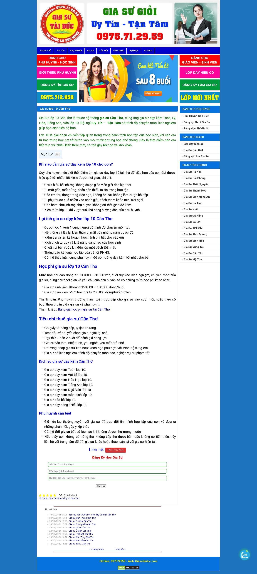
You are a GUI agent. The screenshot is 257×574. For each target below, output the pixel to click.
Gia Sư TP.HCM (193, 228)
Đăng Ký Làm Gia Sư (196, 156)
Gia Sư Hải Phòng (195, 178)
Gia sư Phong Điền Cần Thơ (82, 524)
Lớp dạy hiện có (194, 144)
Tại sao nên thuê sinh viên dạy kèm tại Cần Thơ (92, 515)
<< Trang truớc (96, 549)
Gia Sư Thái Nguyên (196, 184)
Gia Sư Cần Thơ (193, 253)
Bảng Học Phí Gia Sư (196, 128)
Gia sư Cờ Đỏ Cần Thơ (79, 527)
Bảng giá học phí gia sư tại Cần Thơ (84, 309)
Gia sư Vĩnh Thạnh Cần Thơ (82, 518)
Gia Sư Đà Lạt (192, 222)
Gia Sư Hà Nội (192, 171)
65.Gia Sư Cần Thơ (48, 498)
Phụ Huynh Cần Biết (196, 116)
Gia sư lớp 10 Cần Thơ (55, 108)
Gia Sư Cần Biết (193, 150)
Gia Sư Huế (190, 209)
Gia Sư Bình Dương (195, 234)
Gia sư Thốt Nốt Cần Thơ (81, 534)
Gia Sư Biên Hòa (194, 240)
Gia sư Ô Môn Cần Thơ (80, 531)
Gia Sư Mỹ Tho (193, 259)
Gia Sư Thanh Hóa (195, 190)
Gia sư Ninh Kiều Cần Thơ (81, 540)
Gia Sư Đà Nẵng (193, 215)
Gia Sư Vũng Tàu (194, 247)
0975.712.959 (115, 450)
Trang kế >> (120, 549)
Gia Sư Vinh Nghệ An (197, 196)
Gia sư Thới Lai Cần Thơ (80, 521)
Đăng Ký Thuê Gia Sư (197, 122)
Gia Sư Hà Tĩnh (193, 203)
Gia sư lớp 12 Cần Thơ (79, 543)
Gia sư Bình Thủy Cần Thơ (81, 537)
